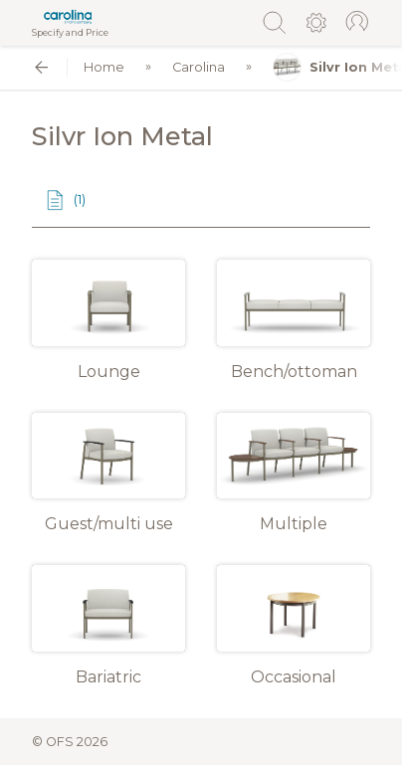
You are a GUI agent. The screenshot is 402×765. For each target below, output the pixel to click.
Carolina (198, 67)
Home (104, 67)
